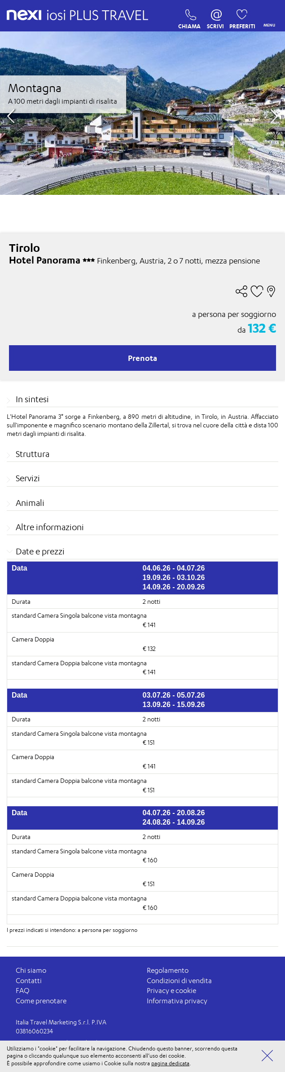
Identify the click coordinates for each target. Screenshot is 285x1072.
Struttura (32, 453)
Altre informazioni (50, 527)
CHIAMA (188, 17)
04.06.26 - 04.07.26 (174, 568)
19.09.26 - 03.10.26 (174, 577)
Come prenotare (41, 1001)
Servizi (28, 478)
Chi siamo (31, 971)
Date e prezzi (40, 551)
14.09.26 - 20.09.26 (174, 587)
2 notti (151, 601)
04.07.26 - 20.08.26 (174, 813)
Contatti (29, 980)
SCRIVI (215, 17)
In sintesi (32, 399)
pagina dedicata (170, 1063)
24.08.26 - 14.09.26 (174, 822)
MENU (267, 15)
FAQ (23, 991)
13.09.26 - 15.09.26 (174, 704)
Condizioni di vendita (179, 980)
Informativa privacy (177, 1001)
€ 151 (149, 742)
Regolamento (168, 971)
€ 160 (150, 860)
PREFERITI (239, 17)
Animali (30, 502)
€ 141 (149, 624)
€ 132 (149, 648)
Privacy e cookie (171, 991)
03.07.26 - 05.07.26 (174, 695)
